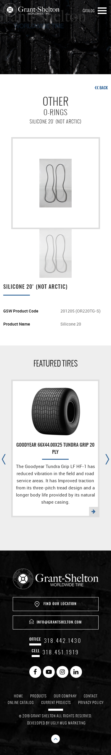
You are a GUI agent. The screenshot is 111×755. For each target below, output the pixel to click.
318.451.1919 (61, 652)
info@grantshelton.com (55, 621)
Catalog (89, 10)
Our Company (65, 696)
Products (38, 696)
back (101, 88)
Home (18, 696)
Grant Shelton (31, 10)
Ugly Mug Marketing (68, 723)
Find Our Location (56, 604)
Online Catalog (21, 702)
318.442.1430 (63, 640)
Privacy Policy (91, 702)
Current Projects (56, 702)
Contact (90, 696)
